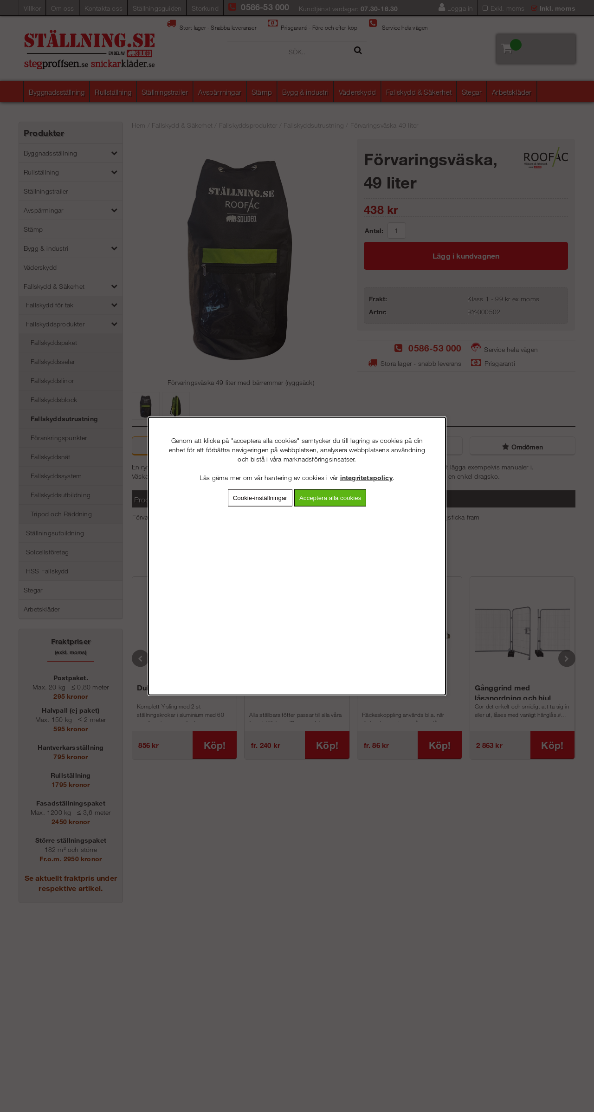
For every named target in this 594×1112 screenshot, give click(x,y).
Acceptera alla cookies (330, 497)
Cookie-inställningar (260, 497)
